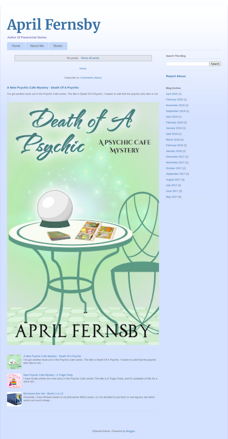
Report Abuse (176, 76)
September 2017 (175, 173)
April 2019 (172, 116)
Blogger (130, 431)
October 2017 (174, 168)
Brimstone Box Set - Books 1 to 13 (43, 393)
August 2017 (173, 179)
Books (58, 46)
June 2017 (172, 191)
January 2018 (174, 151)
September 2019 (175, 111)
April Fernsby (54, 24)
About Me (37, 46)
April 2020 (172, 93)
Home (16, 46)
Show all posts (90, 58)
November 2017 (175, 162)
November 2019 (175, 105)
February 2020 (174, 99)
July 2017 (171, 185)
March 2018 (173, 139)
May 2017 (171, 196)
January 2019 (174, 128)
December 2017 (175, 156)
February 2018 (174, 145)
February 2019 (174, 122)
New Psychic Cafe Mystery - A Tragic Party (48, 374)
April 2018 (172, 133)
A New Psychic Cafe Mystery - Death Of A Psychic (43, 87)
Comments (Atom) (90, 77)
